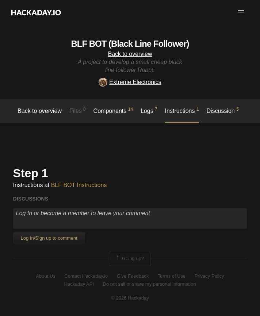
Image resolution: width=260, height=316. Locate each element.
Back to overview (130, 54)
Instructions (182, 110)
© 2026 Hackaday (130, 298)
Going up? (129, 259)
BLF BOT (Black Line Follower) (130, 44)
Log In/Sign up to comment (49, 238)
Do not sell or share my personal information (149, 284)
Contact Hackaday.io (86, 276)
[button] (241, 12)
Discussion (222, 110)
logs (149, 110)
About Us (45, 276)
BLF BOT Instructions (79, 185)
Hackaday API (79, 284)
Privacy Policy (209, 276)
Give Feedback (133, 276)
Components (113, 110)
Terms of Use (172, 276)
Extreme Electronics (130, 82)
